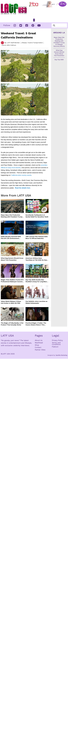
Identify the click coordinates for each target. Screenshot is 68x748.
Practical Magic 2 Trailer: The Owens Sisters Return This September (36, 324)
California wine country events (21, 175)
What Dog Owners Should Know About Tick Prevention (12, 259)
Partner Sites (40, 350)
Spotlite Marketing (61, 355)
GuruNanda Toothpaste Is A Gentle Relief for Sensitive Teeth (37, 216)
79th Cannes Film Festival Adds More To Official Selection (37, 237)
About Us (38, 340)
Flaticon (55, 347)
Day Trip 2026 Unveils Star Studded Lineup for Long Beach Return (37, 281)
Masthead (39, 343)
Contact (38, 347)
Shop (37, 345)
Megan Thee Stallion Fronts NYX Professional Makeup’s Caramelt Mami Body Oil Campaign (12, 281)
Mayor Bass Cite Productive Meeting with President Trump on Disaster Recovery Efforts (11, 216)
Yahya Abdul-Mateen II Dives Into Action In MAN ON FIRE (11, 302)
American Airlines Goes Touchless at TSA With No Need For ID (37, 259)
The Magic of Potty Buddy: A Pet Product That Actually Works (12, 324)
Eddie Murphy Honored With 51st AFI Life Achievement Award (11, 237)
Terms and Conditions (56, 343)
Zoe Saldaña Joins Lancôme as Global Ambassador (36, 302)
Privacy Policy (57, 340)
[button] (34, 20)
